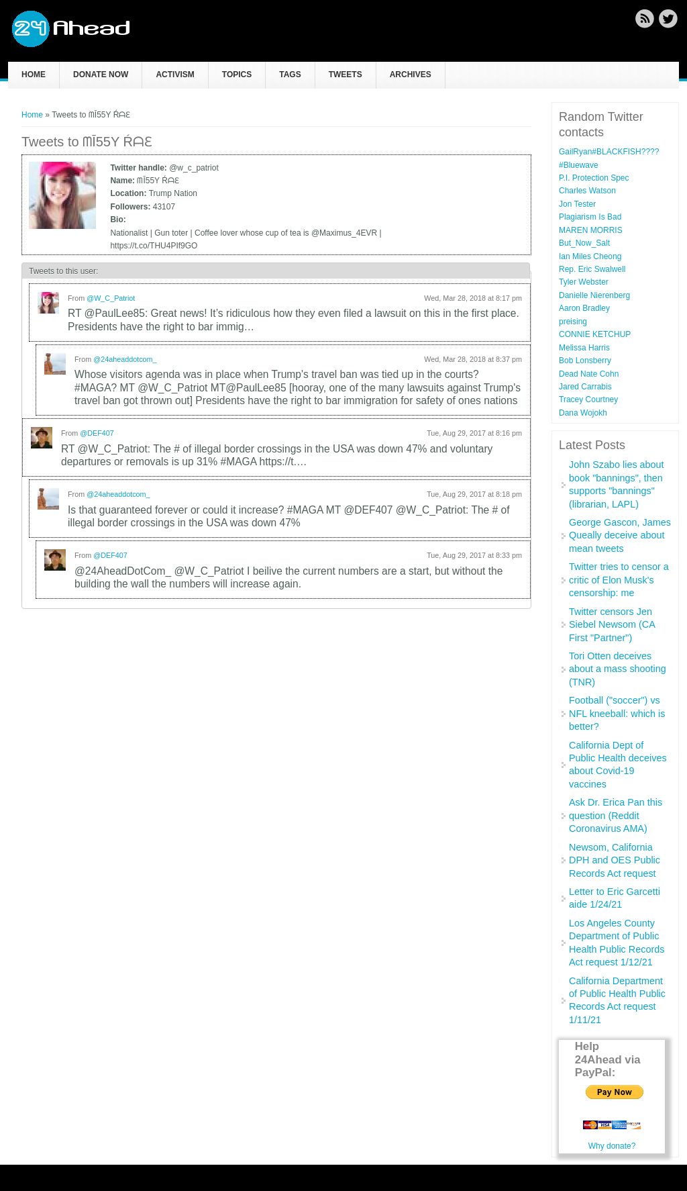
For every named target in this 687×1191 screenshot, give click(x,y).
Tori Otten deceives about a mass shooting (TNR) (617, 669)
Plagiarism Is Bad (590, 217)
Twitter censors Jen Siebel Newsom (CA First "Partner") (612, 624)
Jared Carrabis (585, 386)
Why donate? (612, 1146)
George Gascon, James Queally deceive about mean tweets (620, 535)
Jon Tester (577, 204)
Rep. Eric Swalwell (592, 269)
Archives (410, 74)
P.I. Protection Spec (594, 178)
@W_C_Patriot (111, 298)
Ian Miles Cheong (590, 256)
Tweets (345, 74)
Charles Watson (587, 190)
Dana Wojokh (583, 413)
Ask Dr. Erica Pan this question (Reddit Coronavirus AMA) (615, 815)
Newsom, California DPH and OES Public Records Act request (614, 860)
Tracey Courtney (588, 399)
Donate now (100, 74)
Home (33, 74)
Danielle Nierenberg (594, 295)
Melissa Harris (584, 347)
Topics (237, 74)
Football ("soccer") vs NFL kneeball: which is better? (617, 713)
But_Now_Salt (584, 243)
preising (573, 321)
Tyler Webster (584, 282)
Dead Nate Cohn (589, 374)
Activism (175, 74)
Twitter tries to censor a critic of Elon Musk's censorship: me (619, 579)
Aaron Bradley (584, 308)
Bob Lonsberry (585, 360)
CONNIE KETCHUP (595, 334)
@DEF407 (97, 433)
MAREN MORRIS (591, 230)
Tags (290, 74)
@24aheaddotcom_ (124, 359)
